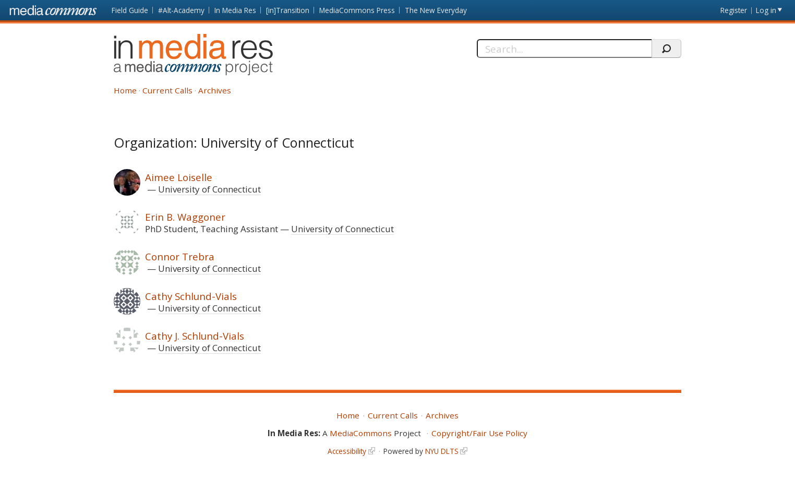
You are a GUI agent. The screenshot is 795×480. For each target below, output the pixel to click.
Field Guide (130, 10)
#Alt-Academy (181, 10)
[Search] (564, 48)
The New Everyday (436, 10)
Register (733, 10)
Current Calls (167, 90)
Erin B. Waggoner (185, 216)
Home (125, 90)
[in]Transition (287, 10)
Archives (214, 90)
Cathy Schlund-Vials (191, 296)
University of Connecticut (209, 189)
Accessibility (347, 451)
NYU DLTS (442, 451)
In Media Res (235, 10)
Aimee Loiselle (178, 177)
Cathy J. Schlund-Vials (194, 335)
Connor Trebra (179, 256)
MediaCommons (361, 433)
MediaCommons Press (357, 10)
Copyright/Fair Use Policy (479, 433)
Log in (766, 10)
